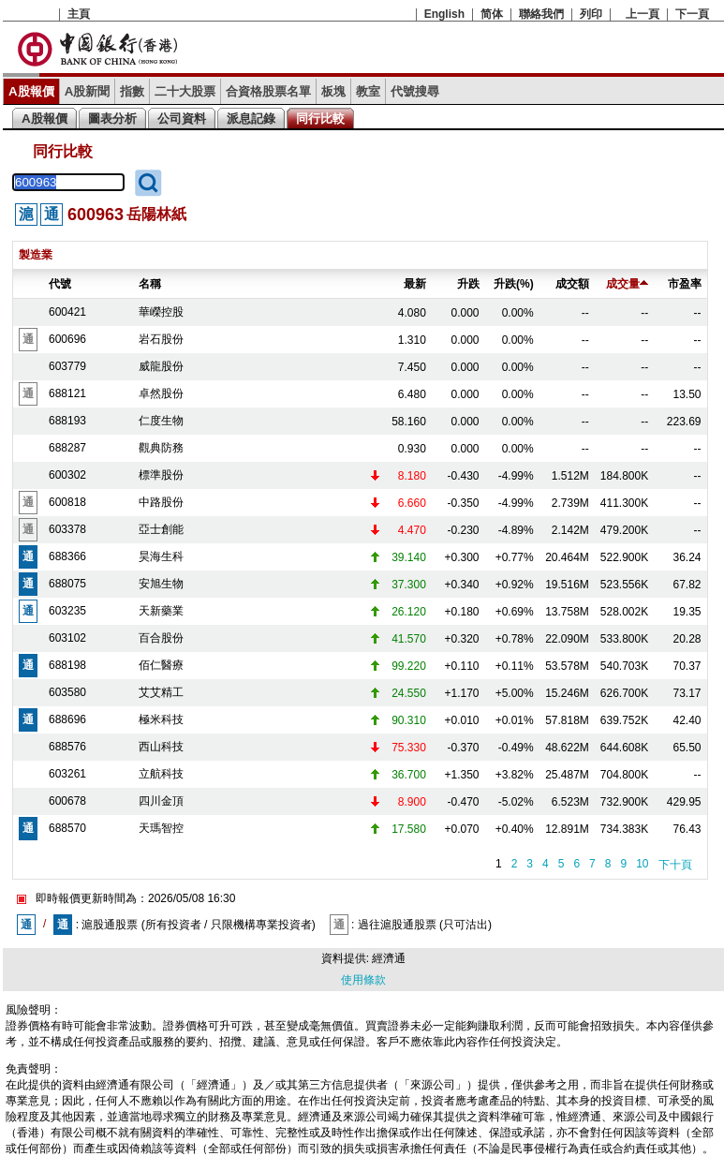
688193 (67, 420)
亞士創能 (161, 529)
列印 (591, 14)
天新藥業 (161, 610)
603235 (67, 610)
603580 (67, 692)
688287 (67, 447)
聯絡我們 (541, 14)
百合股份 (161, 638)
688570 (67, 828)
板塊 (333, 91)
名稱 (150, 283)
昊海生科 (161, 556)
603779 (67, 366)
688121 (67, 393)
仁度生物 (161, 420)
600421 (67, 312)
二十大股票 (185, 91)
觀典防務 (161, 447)
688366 (67, 556)
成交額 (572, 283)
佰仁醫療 (161, 665)
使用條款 (363, 979)
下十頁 (675, 864)
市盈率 (685, 283)
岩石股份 (161, 339)
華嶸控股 (161, 312)
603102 (67, 638)
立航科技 (161, 773)
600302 (67, 475)
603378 (67, 529)
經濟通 (389, 958)
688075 (67, 583)
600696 (67, 339)
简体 (491, 14)
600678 (67, 801)
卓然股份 (161, 393)
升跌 (468, 283)
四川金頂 (161, 801)
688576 (67, 746)
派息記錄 (251, 118)
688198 (67, 665)
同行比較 (320, 118)
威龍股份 (161, 366)
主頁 (78, 14)
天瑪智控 (161, 828)
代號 (60, 283)
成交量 (627, 283)
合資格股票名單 (268, 91)
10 (642, 863)
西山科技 (161, 746)
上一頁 (642, 14)
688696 (67, 719)
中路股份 (161, 502)
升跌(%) (514, 283)
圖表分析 (112, 118)
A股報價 (31, 91)
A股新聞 (88, 91)
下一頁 (692, 14)
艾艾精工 (161, 692)
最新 (415, 283)
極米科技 (161, 719)
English (444, 14)
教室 (368, 91)
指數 (132, 91)
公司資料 (181, 118)
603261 (67, 773)
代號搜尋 (415, 91)
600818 (67, 502)
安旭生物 (161, 583)
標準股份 (161, 475)
